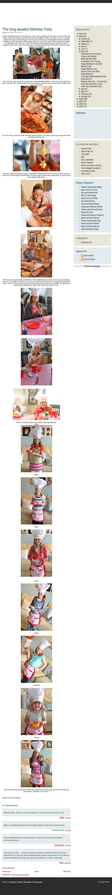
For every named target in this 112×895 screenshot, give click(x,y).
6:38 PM (68, 818)
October (84, 39)
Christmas (85, 242)
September (85, 41)
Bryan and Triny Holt (89, 190)
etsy (82, 157)
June (83, 49)
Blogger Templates (24, 882)
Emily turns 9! (86, 79)
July (82, 46)
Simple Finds (86, 148)
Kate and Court (87, 212)
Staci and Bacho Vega (89, 229)
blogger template (100, 10)
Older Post (67, 871)
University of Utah (88, 171)
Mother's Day (86, 66)
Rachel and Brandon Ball (91, 221)
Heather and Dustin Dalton (91, 187)
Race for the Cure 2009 (90, 71)
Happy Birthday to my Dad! (91, 64)
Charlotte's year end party (91, 54)
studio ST (88, 13)
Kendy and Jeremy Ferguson (92, 215)
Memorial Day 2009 (88, 59)
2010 (81, 34)
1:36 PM (68, 830)
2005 (81, 106)
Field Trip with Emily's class (92, 84)
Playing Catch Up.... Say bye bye (94, 81)
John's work (85, 174)
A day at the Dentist (88, 56)
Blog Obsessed (87, 74)
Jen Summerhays (88, 201)
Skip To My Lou (87, 151)
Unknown (60, 845)
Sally (62, 817)
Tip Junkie (85, 154)
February (84, 94)
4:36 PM (68, 845)
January (84, 96)
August (84, 44)
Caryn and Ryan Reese (90, 204)
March (83, 91)
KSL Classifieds (87, 160)
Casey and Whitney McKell (91, 207)
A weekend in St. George (91, 61)
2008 (81, 99)
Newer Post (6, 871)
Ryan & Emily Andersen (90, 226)
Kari (61, 862)
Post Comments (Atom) (20, 875)
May (82, 51)
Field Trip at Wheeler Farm (91, 86)
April (83, 89)
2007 (81, 101)
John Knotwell (89, 259)
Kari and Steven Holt (89, 193)
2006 (81, 104)
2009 (81, 36)
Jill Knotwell (88, 256)
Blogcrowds (38, 882)
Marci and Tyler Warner (90, 218)
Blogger (97, 266)
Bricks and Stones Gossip (91, 165)
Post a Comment (8, 868)
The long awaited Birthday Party (27, 29)
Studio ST (13, 882)
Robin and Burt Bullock (90, 223)
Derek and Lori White (89, 198)
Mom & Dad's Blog (88, 195)
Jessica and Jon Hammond (91, 209)
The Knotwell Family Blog (36, 12)
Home (37, 871)
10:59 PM (67, 863)
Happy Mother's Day (89, 69)
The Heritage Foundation (91, 168)
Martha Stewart (87, 163)
